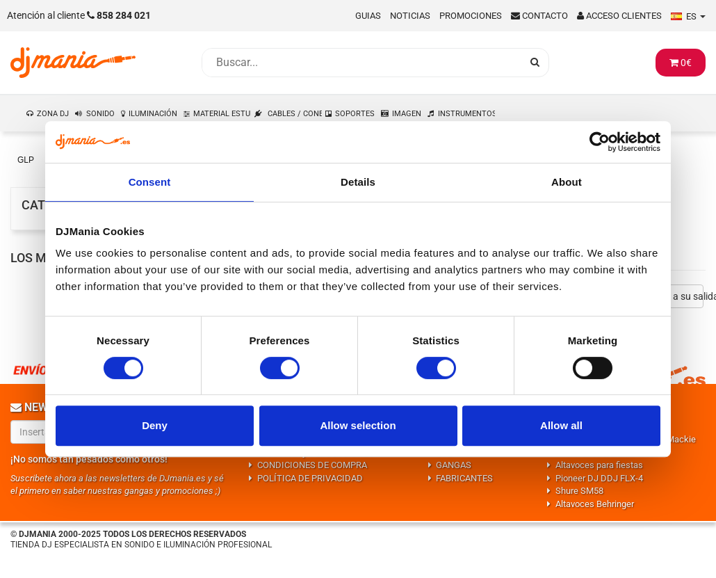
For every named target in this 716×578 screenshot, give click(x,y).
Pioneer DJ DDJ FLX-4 (599, 478)
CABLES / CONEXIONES (295, 113)
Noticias (410, 15)
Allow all (561, 425)
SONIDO (100, 113)
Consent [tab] (150, 182)
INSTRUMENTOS (467, 113)
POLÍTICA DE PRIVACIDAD (310, 478)
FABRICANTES (464, 478)
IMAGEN (406, 113)
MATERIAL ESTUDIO (222, 113)
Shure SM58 (579, 490)
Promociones (470, 15)
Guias (368, 15)
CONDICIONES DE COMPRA (312, 465)
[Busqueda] (361, 63)
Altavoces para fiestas (599, 465)
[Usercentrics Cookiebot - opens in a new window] (599, 141)
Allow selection (358, 425)
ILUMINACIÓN (153, 113)
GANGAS (453, 465)
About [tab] (566, 182)
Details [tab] (358, 182)
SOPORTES (355, 113)
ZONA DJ (53, 113)
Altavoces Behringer (594, 504)
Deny (155, 425)
